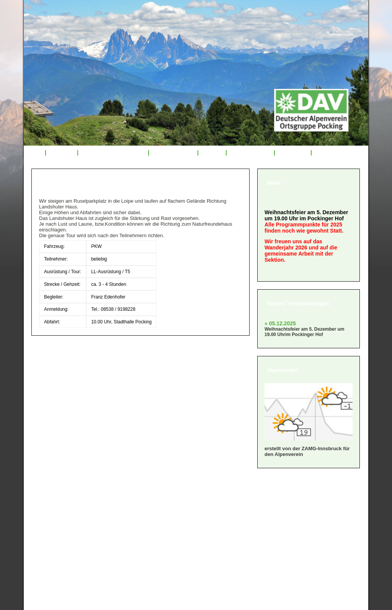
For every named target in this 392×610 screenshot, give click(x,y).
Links (323, 153)
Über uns (61, 153)
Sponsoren (293, 153)
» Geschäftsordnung (65, 515)
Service (212, 153)
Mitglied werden (250, 153)
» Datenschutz (56, 543)
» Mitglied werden (61, 505)
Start (34, 153)
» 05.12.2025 (280, 323)
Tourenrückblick (173, 153)
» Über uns (51, 495)
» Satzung (49, 524)
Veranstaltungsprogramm (113, 153)
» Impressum (54, 534)
